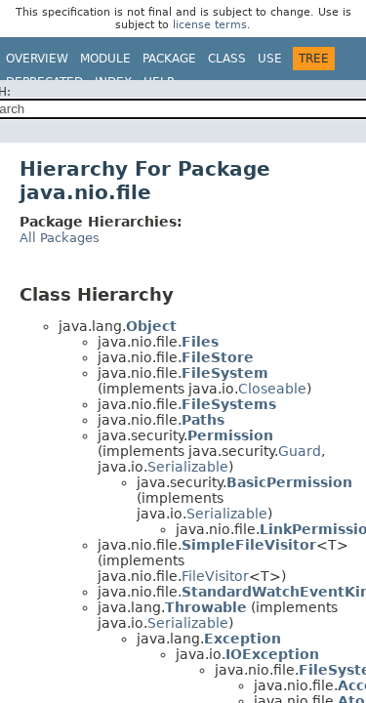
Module (105, 58)
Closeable (272, 388)
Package (169, 58)
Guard (299, 451)
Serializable (187, 467)
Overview (37, 58)
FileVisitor (215, 576)
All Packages (60, 237)
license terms (210, 25)
